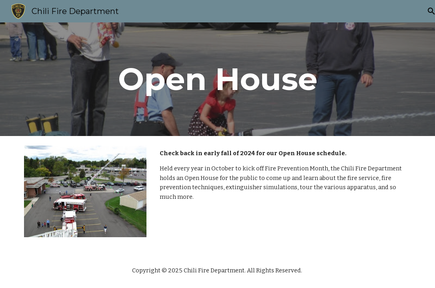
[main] (217, 79)
